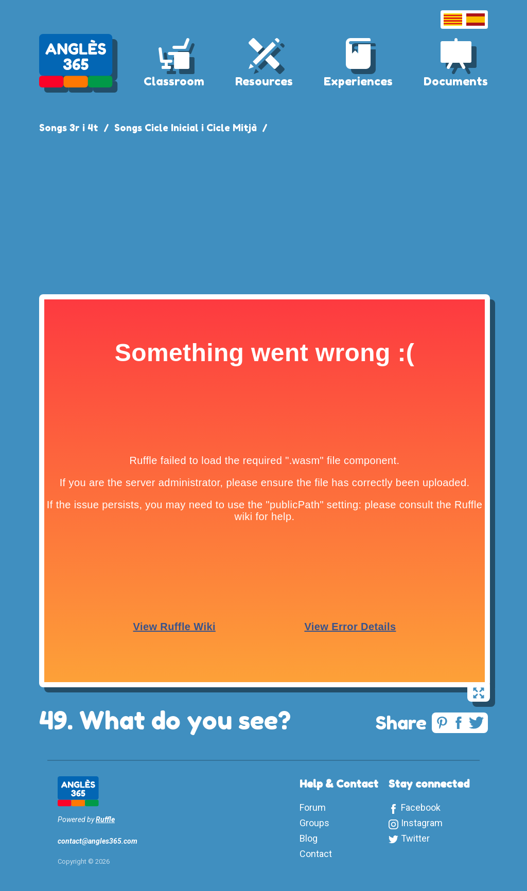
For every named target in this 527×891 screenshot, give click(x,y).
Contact (316, 853)
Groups (314, 822)
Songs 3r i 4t (68, 127)
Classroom (174, 81)
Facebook (421, 807)
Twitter (415, 838)
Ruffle (105, 819)
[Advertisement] (263, 212)
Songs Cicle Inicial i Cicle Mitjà (185, 127)
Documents (456, 81)
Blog (309, 838)
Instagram (422, 822)
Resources (264, 81)
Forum (313, 807)
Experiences (358, 81)
